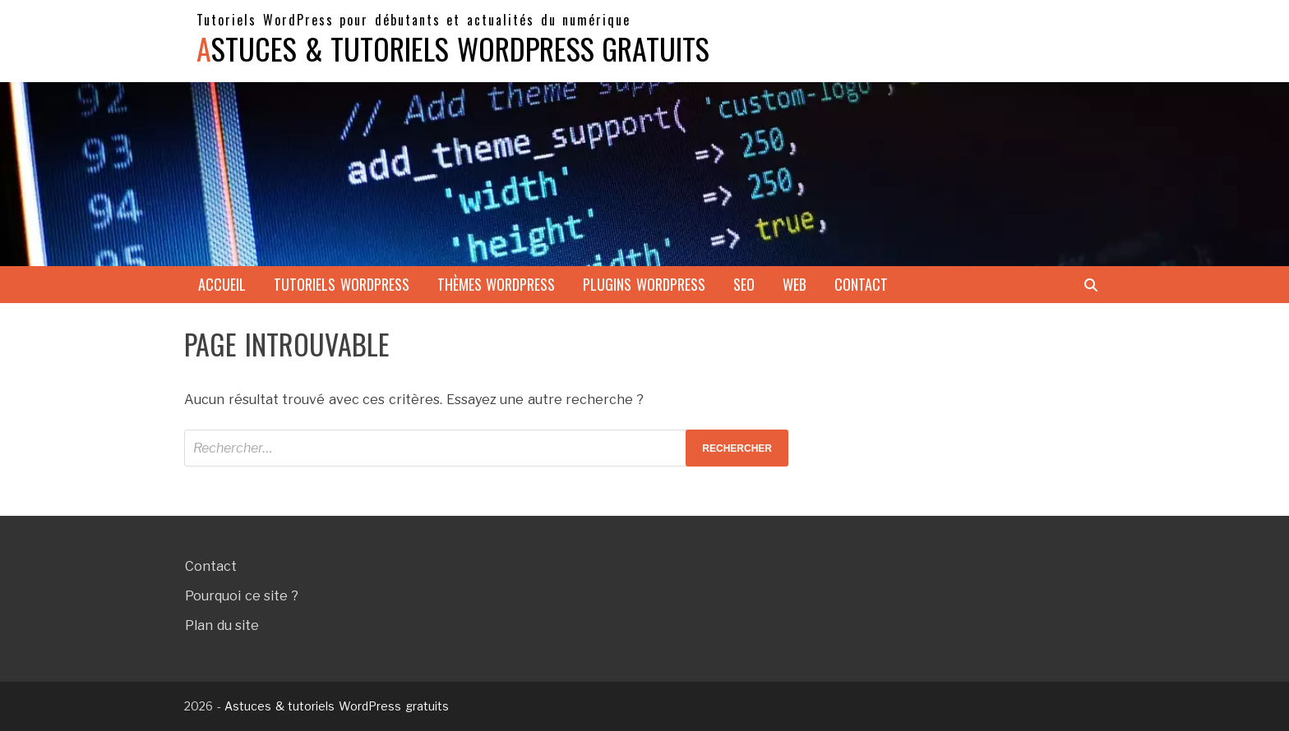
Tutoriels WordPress (341, 284)
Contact (861, 284)
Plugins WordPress (644, 284)
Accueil (222, 284)
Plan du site (222, 625)
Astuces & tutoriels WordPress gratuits (452, 48)
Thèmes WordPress (496, 284)
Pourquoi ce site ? (241, 596)
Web (794, 284)
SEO (744, 284)
